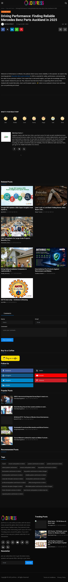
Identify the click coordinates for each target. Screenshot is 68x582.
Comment (4, 326)
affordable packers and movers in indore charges (39, 486)
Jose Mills (3, 302)
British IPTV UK (17, 419)
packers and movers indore (54, 464)
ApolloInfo (3, 212)
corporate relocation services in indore (12, 479)
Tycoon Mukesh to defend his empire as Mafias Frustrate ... (31, 437)
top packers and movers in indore (47, 467)
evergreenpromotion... (19, 429)
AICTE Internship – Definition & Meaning (14, 300)
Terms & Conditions (49, 577)
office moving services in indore (37, 482)
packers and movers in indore (36, 464)
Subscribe (29, 563)
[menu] (2, 3)
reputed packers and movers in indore (12, 494)
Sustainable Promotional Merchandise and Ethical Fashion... (31, 427)
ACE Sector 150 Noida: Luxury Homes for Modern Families (57, 532)
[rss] (8, 547)
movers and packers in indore (17, 464)
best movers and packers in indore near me (35, 490)
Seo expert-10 (51, 525)
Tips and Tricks (10, 8)
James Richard (51, 546)
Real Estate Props (52, 535)
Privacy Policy (61, 577)
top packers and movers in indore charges (35, 471)
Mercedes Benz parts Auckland (21, 76)
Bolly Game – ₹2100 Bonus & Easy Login (57, 522)
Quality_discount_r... (6, 273)
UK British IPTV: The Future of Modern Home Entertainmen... (31, 417)
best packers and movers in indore (11, 471)
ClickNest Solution (39, 273)
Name (3, 319)
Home (2, 8)
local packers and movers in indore (35, 479)
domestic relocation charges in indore (12, 486)
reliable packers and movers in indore (36, 475)
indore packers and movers (9, 467)
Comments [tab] (7, 313)
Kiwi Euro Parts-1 (17, 133)
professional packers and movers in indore (14, 482)
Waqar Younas (38, 212)
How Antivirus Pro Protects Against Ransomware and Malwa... (47, 270)
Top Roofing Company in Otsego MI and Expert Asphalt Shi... (57, 542)
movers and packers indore (27, 467)
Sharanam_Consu (5, 242)
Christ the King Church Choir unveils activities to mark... (30, 407)
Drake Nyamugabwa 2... (20, 398)
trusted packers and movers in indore (12, 475)
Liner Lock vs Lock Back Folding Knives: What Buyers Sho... (50, 208)
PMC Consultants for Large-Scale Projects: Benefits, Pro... (15, 239)
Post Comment (7, 340)
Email (37, 319)
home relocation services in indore (11, 490)
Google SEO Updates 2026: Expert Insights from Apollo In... (17, 208)
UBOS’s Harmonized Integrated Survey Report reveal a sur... (31, 396)
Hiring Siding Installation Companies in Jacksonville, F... (14, 270)
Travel (4, 464)
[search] (66, 3)
